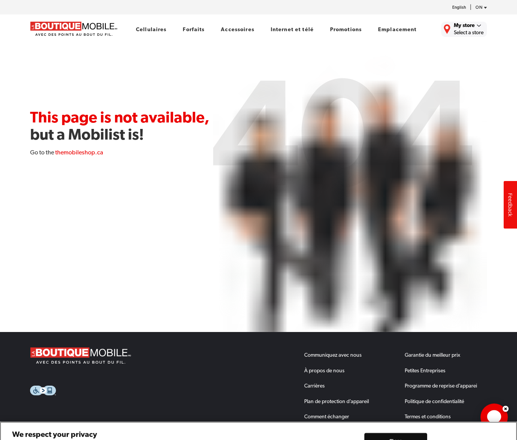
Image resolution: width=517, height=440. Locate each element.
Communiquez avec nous (333, 355)
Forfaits (193, 29)
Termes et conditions (428, 416)
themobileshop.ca (79, 152)
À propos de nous (324, 370)
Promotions (346, 29)
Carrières (314, 386)
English (459, 7)
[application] (494, 417)
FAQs (310, 432)
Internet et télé (292, 29)
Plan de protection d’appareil (336, 401)
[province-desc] (479, 8)
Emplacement (397, 29)
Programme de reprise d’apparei (441, 386)
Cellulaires (151, 29)
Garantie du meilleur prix (432, 355)
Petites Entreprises (425, 370)
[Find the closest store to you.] (464, 29)
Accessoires (237, 29)
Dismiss (506, 409)
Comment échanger (326, 416)
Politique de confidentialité (434, 401)
